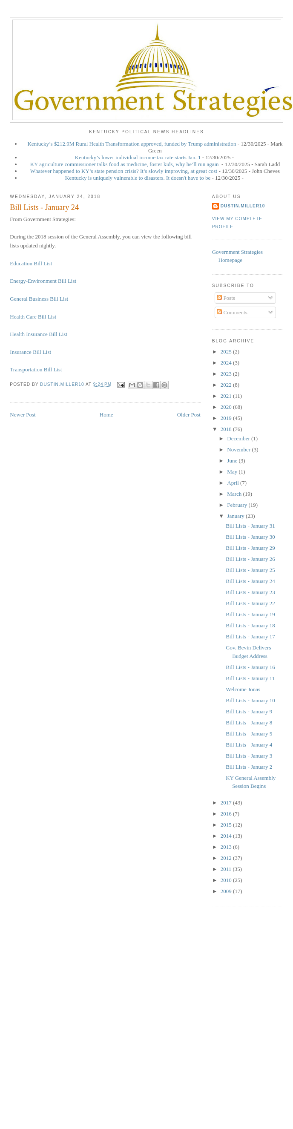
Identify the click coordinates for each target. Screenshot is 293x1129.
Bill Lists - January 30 (250, 537)
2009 (227, 891)
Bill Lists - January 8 (249, 722)
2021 (227, 396)
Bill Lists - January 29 (250, 548)
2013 (227, 847)
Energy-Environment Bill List (43, 281)
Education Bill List (31, 263)
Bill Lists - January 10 (250, 700)
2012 (227, 858)
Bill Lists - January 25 (250, 570)
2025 (227, 351)
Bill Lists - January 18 (250, 625)
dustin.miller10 (243, 206)
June (232, 460)
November (239, 449)
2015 (227, 825)
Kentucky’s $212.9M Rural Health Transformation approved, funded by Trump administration (131, 144)
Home (106, 414)
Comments (232, 312)
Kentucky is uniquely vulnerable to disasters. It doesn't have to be (137, 178)
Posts (226, 298)
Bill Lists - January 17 (250, 636)
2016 (227, 813)
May (232, 471)
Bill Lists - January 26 (250, 559)
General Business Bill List (39, 299)
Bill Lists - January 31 (250, 526)
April (233, 483)
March (235, 494)
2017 (227, 802)
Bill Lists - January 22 (250, 603)
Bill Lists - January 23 (250, 592)
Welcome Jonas (243, 689)
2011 (227, 869)
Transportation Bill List (36, 369)
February (237, 505)
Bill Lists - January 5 (249, 733)
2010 (227, 880)
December (239, 438)
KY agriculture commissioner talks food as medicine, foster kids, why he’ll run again (125, 164)
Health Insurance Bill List (38, 334)
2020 (227, 407)
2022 (227, 385)
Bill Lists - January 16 (250, 667)
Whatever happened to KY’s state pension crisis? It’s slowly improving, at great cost (123, 171)
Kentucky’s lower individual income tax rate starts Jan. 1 (138, 157)
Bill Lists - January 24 (250, 581)
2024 (227, 362)
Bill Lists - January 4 (249, 744)
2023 (227, 374)
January (236, 516)
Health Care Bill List (33, 316)
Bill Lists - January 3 (249, 756)
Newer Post (22, 414)
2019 (227, 418)
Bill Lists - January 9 (249, 711)
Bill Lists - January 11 (250, 678)
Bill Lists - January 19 (250, 614)
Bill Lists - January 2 (249, 767)
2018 (227, 429)
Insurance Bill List (30, 352)
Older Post (189, 414)
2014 (227, 836)
